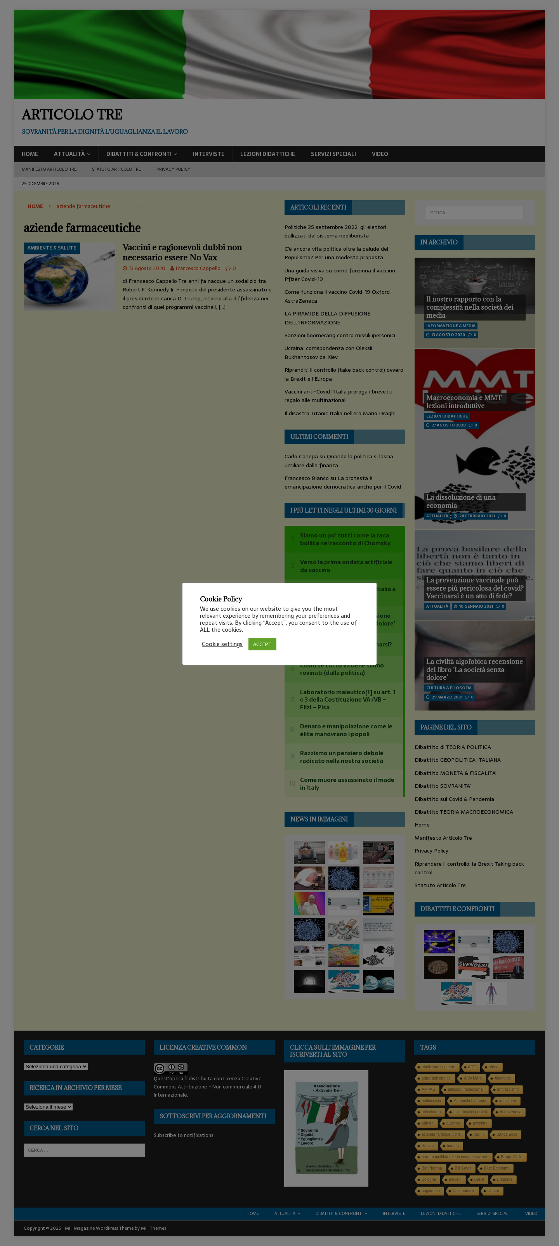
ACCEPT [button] (262, 644)
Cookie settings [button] (222, 644)
